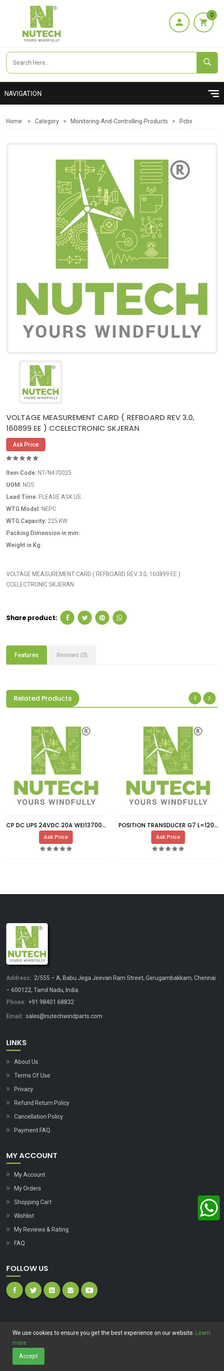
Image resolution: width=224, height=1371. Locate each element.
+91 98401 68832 (51, 1002)
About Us (26, 1061)
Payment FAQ (32, 1130)
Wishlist (24, 1215)
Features (27, 655)
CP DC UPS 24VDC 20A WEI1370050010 (62, 825)
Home (14, 121)
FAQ (19, 1243)
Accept (28, 1356)
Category (47, 121)
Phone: (16, 1002)
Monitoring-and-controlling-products (119, 121)
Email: (14, 1016)
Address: (19, 978)
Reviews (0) (72, 655)
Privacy (23, 1089)
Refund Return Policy (41, 1103)
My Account (29, 1174)
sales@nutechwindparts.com (64, 1016)
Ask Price (26, 444)
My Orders (27, 1188)
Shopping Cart (33, 1202)
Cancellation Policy (38, 1116)
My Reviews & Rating (41, 1229)
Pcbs (186, 121)
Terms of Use (32, 1075)
